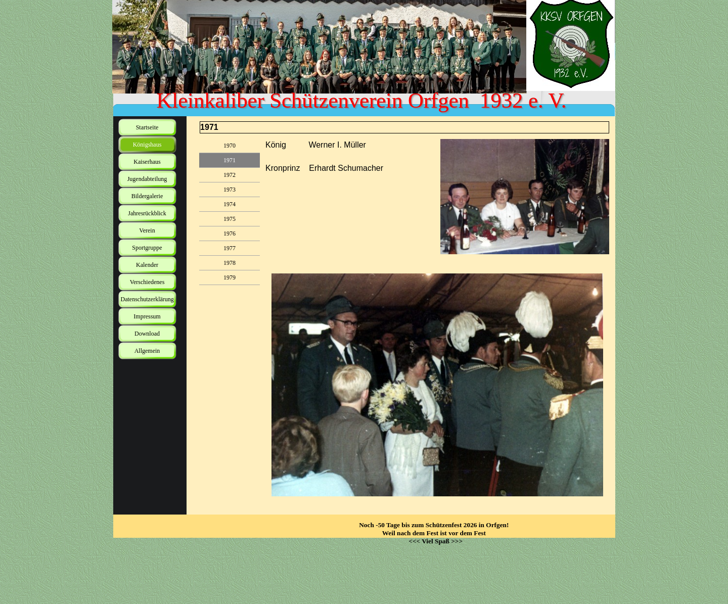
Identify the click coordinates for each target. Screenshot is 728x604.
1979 (229, 277)
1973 (229, 189)
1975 (229, 218)
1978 (229, 262)
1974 (229, 204)
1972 (229, 174)
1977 (229, 248)
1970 (229, 145)
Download (147, 333)
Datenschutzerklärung (147, 299)
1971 (229, 160)
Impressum (146, 316)
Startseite (147, 127)
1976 (229, 233)
